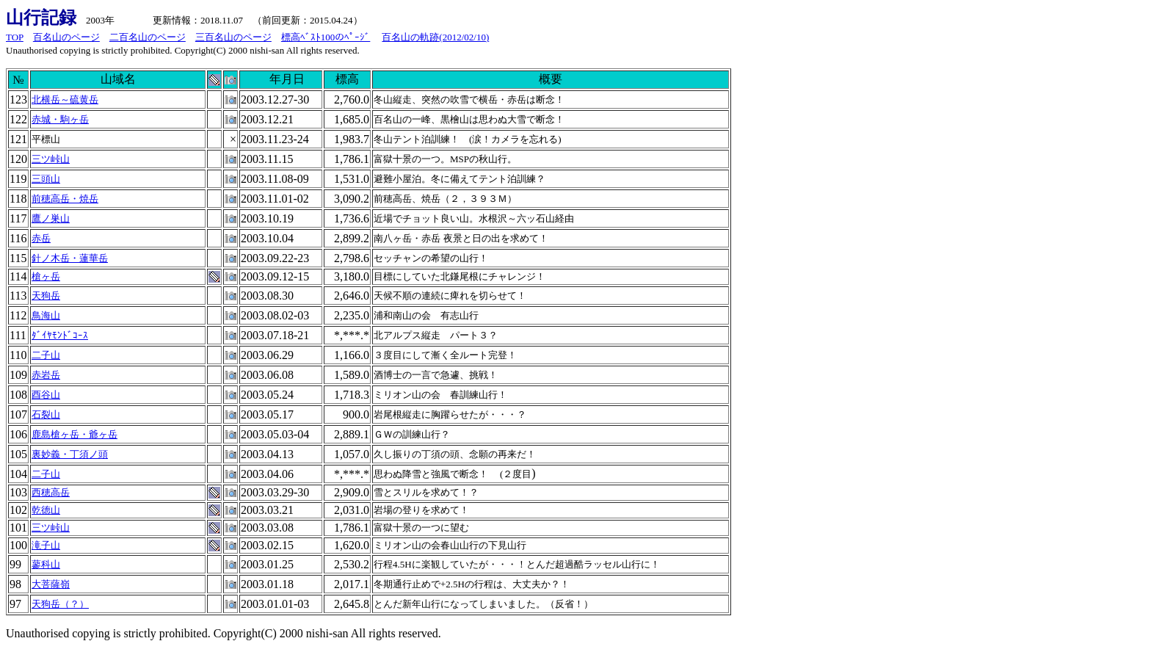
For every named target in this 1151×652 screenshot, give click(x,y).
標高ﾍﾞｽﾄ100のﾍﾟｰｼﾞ (326, 37)
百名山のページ (66, 37)
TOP (14, 37)
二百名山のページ (147, 37)
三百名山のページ (233, 37)
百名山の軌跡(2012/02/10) (435, 37)
